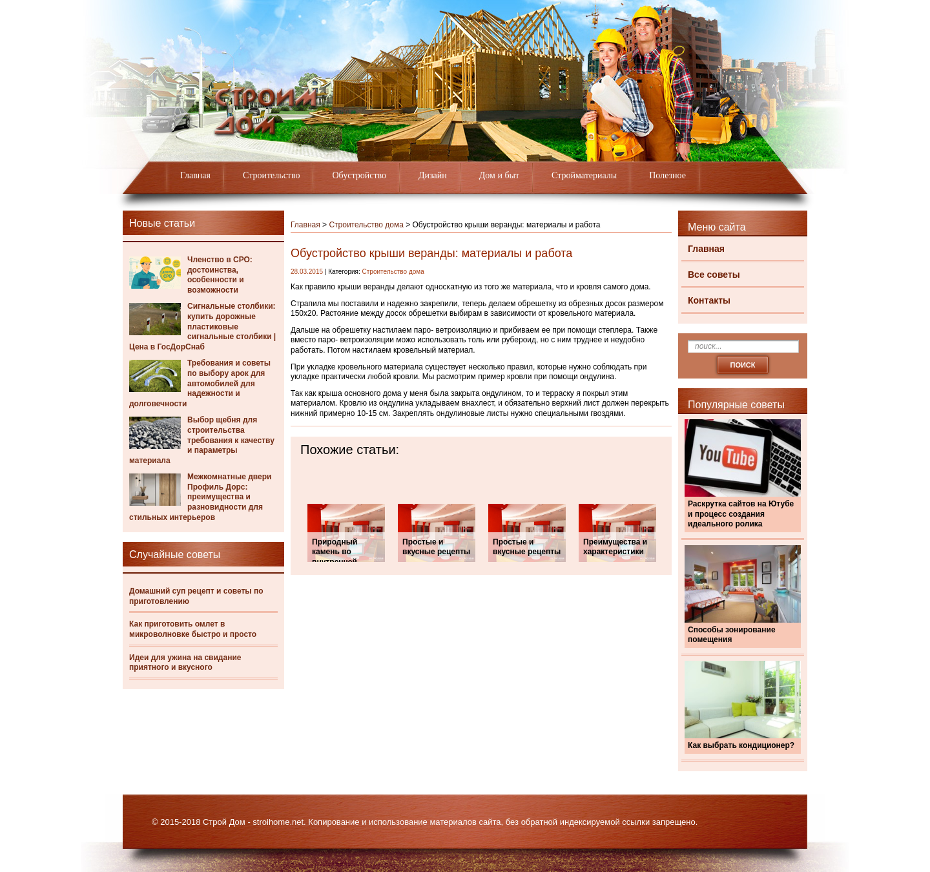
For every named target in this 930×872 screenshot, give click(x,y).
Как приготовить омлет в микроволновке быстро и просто (192, 629)
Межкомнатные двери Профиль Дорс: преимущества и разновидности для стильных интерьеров (200, 496)
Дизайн (432, 175)
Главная (195, 175)
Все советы (714, 274)
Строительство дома (366, 224)
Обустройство (359, 175)
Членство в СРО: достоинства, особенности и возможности (220, 275)
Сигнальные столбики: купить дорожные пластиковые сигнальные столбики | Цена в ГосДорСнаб (202, 326)
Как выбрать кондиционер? (741, 745)
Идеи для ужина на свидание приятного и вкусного (185, 662)
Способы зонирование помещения (732, 635)
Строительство (271, 175)
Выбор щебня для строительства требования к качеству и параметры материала (201, 439)
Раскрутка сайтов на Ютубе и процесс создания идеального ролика (741, 513)
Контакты (709, 300)
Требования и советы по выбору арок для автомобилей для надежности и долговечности (200, 383)
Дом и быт (499, 175)
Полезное (667, 175)
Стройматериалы (584, 175)
